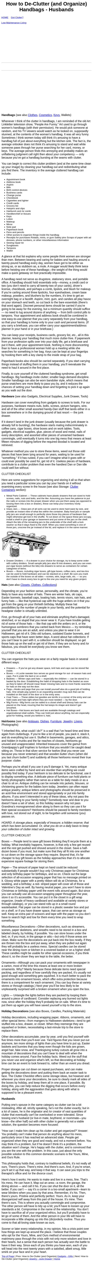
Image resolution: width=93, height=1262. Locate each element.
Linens (78, 721)
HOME (4, 17)
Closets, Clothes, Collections (38, 584)
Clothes (32, 115)
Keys (57, 115)
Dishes (44, 721)
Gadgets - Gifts (65, 1256)
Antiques (33, 721)
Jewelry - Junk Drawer (40, 1259)
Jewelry (67, 721)
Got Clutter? (17, 17)
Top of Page (8, 1256)
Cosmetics (45, 115)
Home (57, 1259)
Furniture (56, 721)
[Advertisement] (46, 44)
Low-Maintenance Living (13, 22)
